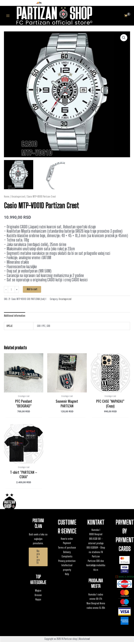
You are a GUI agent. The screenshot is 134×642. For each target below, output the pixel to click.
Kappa (38, 599)
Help (67, 574)
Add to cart (32, 289)
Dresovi (38, 595)
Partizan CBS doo (96, 560)
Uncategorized (18, 196)
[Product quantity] (11, 289)
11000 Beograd (95, 534)
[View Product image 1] (18, 174)
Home (6, 196)
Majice (38, 590)
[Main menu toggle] (8, 15)
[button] (123, 37)
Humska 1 (95, 529)
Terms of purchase (67, 547)
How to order (67, 538)
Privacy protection (67, 560)
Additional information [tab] (14, 315)
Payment (67, 543)
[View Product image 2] (51, 174)
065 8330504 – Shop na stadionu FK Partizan (96, 552)
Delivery (67, 552)
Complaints (67, 556)
